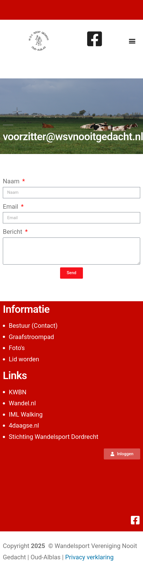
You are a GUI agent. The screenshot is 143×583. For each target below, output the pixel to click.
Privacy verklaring (89, 557)
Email (11, 206)
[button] (132, 41)
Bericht (13, 231)
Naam (12, 181)
